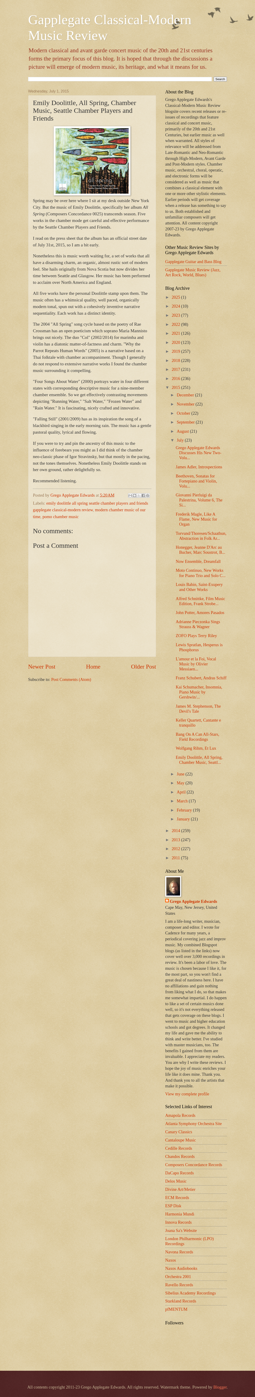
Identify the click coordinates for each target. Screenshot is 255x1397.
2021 (176, 333)
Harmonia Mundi (179, 1214)
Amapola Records (180, 1115)
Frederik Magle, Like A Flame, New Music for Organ (196, 519)
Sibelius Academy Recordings (190, 1293)
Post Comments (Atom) (71, 679)
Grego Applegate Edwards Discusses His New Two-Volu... (198, 452)
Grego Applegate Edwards (193, 901)
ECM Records (177, 1197)
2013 (176, 840)
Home (93, 666)
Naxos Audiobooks (181, 1268)
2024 (176, 306)
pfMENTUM (176, 1309)
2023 (176, 315)
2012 (176, 848)
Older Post (143, 666)
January (184, 819)
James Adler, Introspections (199, 467)
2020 (176, 342)
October (184, 413)
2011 (176, 858)
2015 (176, 387)
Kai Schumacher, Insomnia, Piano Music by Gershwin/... (199, 692)
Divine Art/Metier (180, 1189)
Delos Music (175, 1181)
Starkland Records (180, 1301)
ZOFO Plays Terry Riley (196, 635)
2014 (176, 830)
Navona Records (179, 1252)
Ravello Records (179, 1285)
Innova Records (178, 1222)
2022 (176, 324)
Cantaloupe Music (180, 1140)
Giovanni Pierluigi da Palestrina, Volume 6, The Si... (199, 500)
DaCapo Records (179, 1173)
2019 (176, 351)
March (183, 801)
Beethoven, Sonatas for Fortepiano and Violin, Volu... (196, 481)
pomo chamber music (60, 516)
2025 (176, 297)
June (181, 774)
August (183, 431)
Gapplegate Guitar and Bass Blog (193, 261)
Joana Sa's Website (181, 1230)
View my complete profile (187, 1094)
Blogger (220, 1387)
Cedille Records (178, 1148)
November (186, 404)
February (185, 810)
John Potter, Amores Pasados (200, 612)
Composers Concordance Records (193, 1164)
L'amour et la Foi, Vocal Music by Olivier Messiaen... (196, 664)
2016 (176, 378)
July (181, 440)
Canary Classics (178, 1132)
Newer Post (41, 666)
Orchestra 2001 (178, 1276)
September (186, 422)
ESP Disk (173, 1206)
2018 (176, 360)
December (186, 395)
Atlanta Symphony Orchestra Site (193, 1123)
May (181, 783)
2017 (176, 369)
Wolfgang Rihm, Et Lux (196, 748)
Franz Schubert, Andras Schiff (201, 678)
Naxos (170, 1260)
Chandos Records (180, 1156)
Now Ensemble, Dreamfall (198, 561)
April (182, 792)
